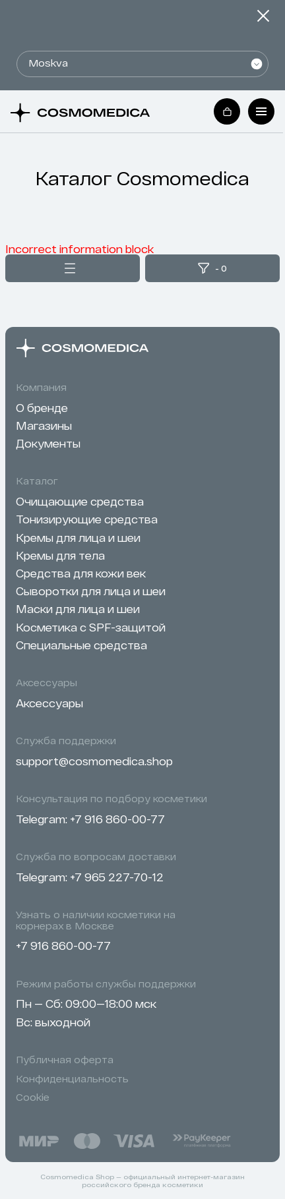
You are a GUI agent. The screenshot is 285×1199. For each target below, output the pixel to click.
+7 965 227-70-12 (117, 877)
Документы (48, 443)
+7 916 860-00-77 (117, 819)
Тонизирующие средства (87, 519)
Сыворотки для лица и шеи (91, 591)
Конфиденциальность (72, 1079)
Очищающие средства (80, 501)
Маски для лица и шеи (78, 608)
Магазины (44, 425)
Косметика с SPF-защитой (91, 627)
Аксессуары (49, 703)
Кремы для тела (60, 555)
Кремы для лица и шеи (78, 537)
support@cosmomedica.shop (94, 761)
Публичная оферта (64, 1060)
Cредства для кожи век (81, 573)
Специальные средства (81, 645)
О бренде (42, 407)
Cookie (32, 1097)
